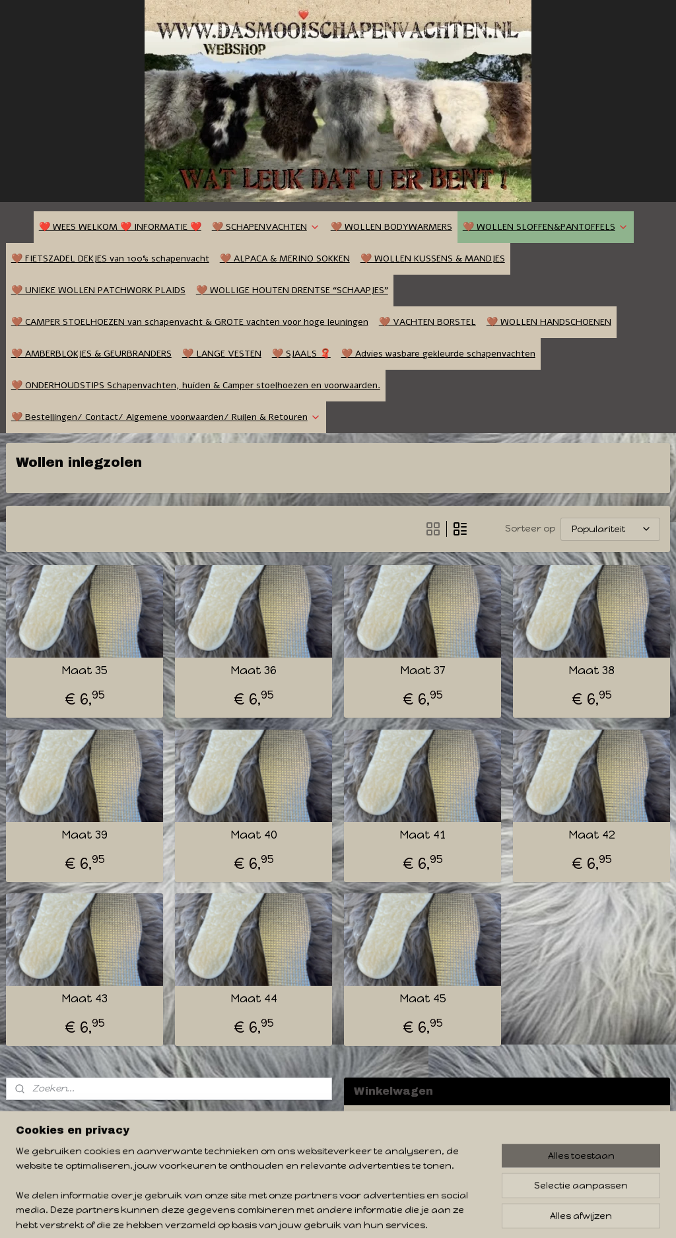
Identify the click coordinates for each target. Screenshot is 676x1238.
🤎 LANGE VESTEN (221, 353)
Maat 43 (84, 999)
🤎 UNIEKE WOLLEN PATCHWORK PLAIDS (98, 290)
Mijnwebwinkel (504, 1214)
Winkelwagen (396, 1158)
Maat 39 (84, 835)
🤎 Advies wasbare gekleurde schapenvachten (438, 353)
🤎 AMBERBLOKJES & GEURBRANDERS (91, 353)
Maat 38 (591, 670)
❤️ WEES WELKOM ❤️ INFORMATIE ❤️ (120, 227)
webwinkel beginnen (388, 1214)
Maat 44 (253, 999)
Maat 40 (253, 835)
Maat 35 (84, 670)
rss (339, 1214)
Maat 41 (422, 835)
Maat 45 (422, 999)
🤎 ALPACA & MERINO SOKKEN (285, 258)
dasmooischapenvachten (66, 1120)
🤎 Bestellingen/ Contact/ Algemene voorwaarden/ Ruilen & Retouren (166, 417)
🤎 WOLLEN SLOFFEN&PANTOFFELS (545, 227)
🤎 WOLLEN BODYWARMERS (391, 227)
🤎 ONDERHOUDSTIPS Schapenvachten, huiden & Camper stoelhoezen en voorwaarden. (195, 385)
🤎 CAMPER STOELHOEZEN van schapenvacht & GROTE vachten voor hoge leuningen (189, 322)
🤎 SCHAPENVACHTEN (266, 227)
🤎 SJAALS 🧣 (301, 353)
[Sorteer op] (610, 529)
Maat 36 (253, 670)
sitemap (312, 1214)
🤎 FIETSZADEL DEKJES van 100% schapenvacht (110, 258)
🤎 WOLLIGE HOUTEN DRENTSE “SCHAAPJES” (292, 290)
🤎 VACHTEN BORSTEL (427, 322)
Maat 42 (591, 835)
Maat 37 (423, 670)
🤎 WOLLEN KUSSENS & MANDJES (432, 258)
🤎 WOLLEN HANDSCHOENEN (549, 322)
